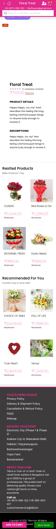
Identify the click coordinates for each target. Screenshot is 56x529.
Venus (35, 363)
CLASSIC (9, 206)
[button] (49, 3)
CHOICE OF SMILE (14, 316)
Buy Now (44, 525)
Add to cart (14, 524)
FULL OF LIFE (38, 316)
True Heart (11, 363)
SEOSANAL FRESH (14, 253)
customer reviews (32, 89)
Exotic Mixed (38, 253)
